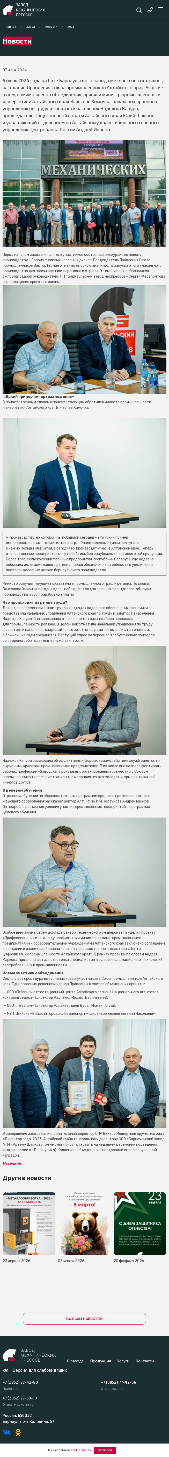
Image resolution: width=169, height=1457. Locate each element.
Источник (12, 1163)
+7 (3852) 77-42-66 (118, 1382)
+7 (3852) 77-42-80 (20, 1382)
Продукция (100, 1361)
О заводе (75, 1361)
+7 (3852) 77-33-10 (20, 1398)
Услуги (123, 1361)
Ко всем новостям (84, 1318)
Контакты (145, 1361)
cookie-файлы (81, 1450)
